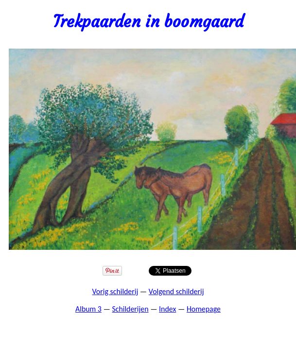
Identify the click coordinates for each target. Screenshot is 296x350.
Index (167, 309)
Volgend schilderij (176, 291)
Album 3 (88, 309)
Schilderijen (130, 309)
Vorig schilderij (115, 291)
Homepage (204, 309)
